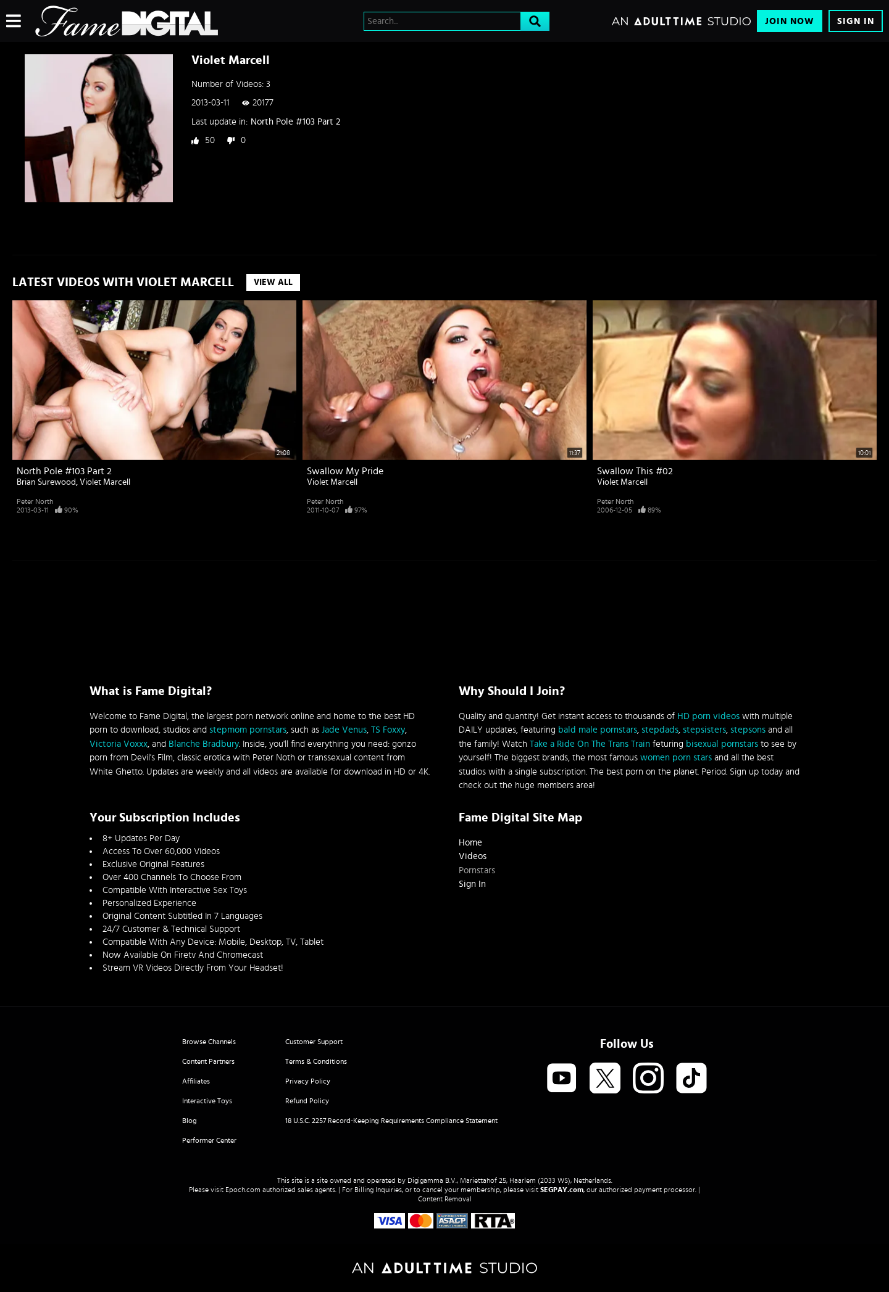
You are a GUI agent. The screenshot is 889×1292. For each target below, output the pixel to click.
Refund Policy (307, 1101)
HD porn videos (708, 716)
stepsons (748, 729)
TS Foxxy (388, 729)
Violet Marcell (105, 482)
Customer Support (314, 1041)
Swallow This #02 (635, 471)
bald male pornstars (597, 729)
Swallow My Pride (345, 471)
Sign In (855, 21)
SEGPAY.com (561, 1189)
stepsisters (704, 729)
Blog (189, 1120)
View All (273, 282)
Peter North (35, 501)
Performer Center (209, 1140)
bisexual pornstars (722, 744)
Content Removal (445, 1199)
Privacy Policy (307, 1081)
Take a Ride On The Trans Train (590, 744)
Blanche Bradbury (204, 744)
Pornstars (477, 870)
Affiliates (196, 1081)
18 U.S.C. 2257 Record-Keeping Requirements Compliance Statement (391, 1120)
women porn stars (676, 757)
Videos (472, 856)
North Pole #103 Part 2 (295, 121)
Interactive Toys (207, 1101)
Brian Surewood (46, 482)
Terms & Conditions (316, 1061)
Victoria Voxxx (119, 744)
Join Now (789, 21)
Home (470, 842)
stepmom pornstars (247, 729)
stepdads (659, 729)
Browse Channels (209, 1041)
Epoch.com (243, 1189)
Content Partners (208, 1061)
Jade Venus (344, 729)
